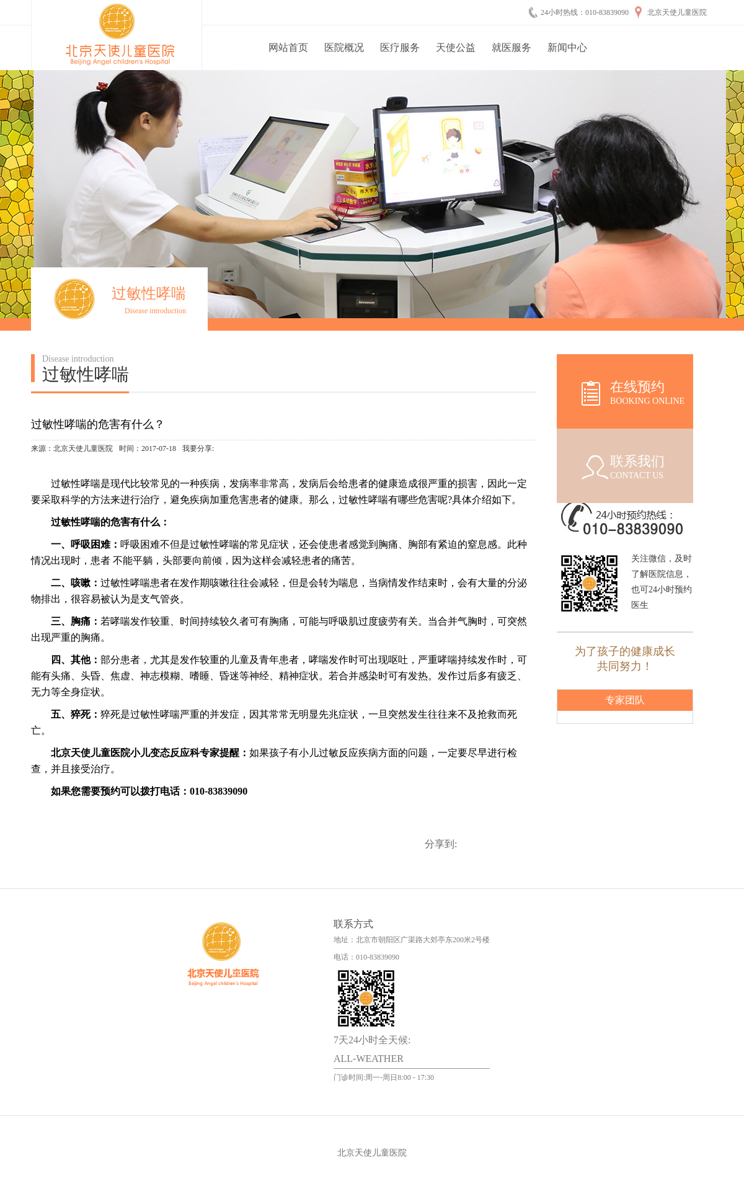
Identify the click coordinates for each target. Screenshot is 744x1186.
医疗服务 (400, 47)
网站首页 (288, 47)
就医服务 (511, 47)
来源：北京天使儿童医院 (72, 448)
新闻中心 (567, 47)
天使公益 (456, 47)
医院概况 (344, 47)
